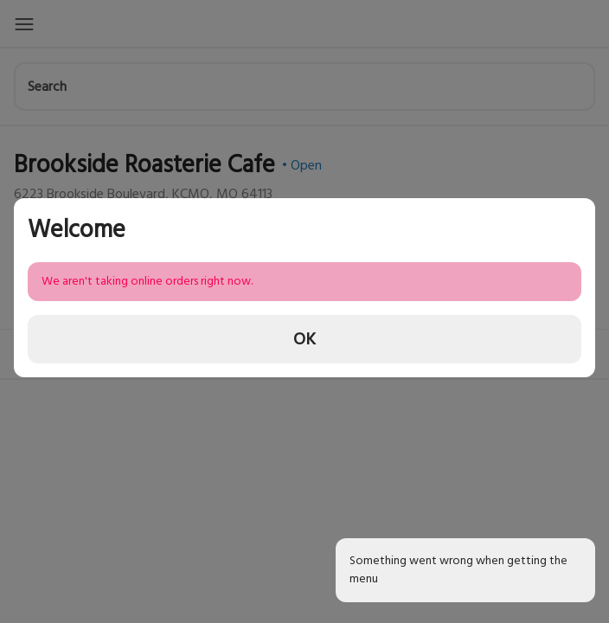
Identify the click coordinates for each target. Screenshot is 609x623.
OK (304, 339)
